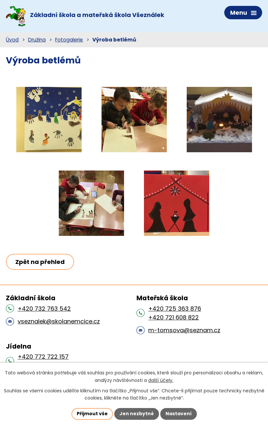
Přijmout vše (92, 413)
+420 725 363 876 (174, 308)
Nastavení (179, 413)
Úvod (12, 39)
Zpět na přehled (40, 262)
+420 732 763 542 (44, 308)
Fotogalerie (69, 39)
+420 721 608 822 (173, 317)
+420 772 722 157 (43, 356)
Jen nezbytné (136, 413)
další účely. (160, 380)
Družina (37, 39)
